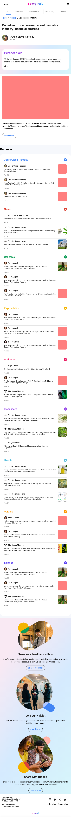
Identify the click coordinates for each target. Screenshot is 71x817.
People (13, 18)
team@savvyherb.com (10, 809)
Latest (8, 12)
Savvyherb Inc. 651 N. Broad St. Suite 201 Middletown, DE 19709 (11, 801)
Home (4, 18)
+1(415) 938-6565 (8, 807)
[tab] (8, 11)
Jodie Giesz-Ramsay (28, 18)
